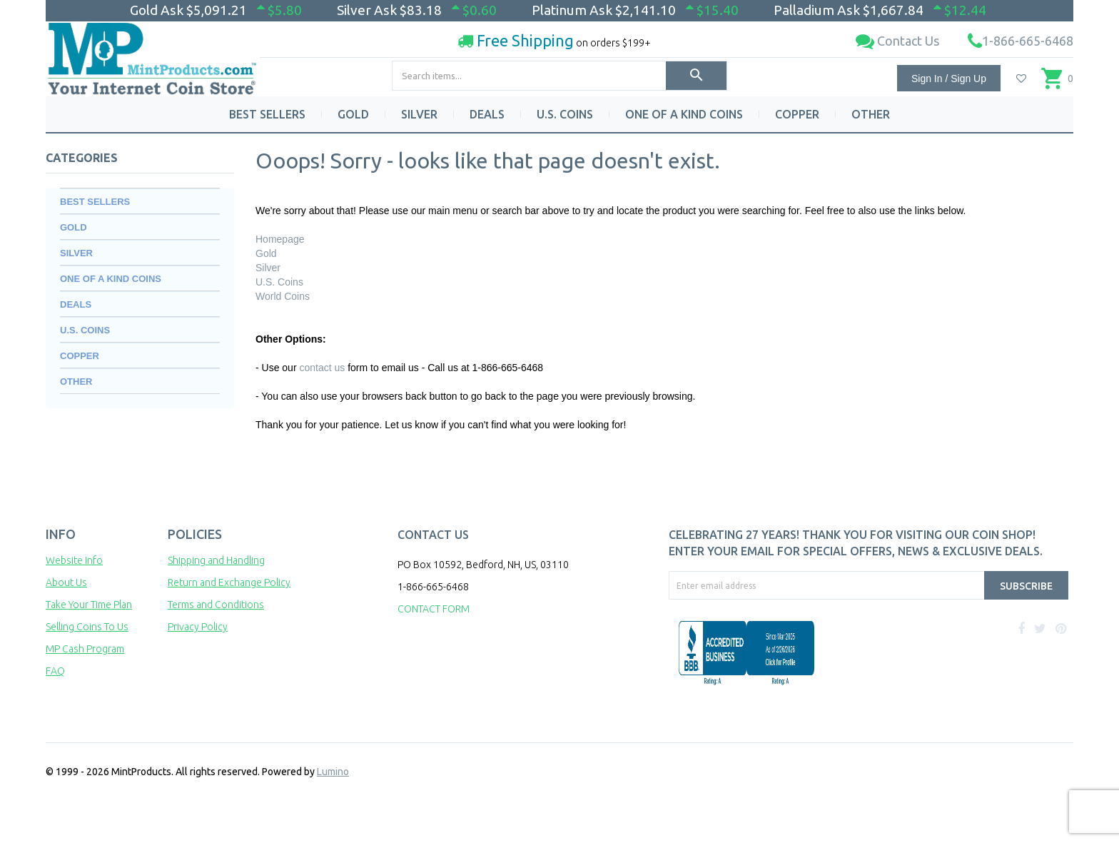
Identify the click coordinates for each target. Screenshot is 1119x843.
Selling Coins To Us (87, 626)
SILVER (419, 114)
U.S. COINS (565, 114)
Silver (267, 267)
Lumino (333, 771)
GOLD (353, 114)
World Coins (282, 296)
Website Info (74, 560)
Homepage (280, 239)
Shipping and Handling (216, 560)
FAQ (55, 671)
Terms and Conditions (216, 604)
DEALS (487, 114)
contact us (322, 367)
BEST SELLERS (267, 114)
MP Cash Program (85, 649)
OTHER (870, 114)
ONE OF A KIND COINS (684, 114)
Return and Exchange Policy (229, 582)
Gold (266, 253)
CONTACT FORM (434, 609)
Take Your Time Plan (89, 604)
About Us (66, 582)
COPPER (797, 114)
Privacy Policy (198, 626)
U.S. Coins (279, 282)
